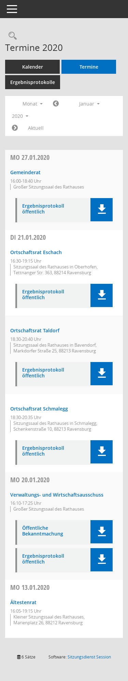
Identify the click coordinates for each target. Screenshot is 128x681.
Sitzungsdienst (89, 657)
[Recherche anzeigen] (11, 36)
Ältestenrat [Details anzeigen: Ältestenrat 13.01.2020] (23, 602)
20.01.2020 (29, 479)
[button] (101, 209)
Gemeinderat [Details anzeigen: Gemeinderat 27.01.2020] (25, 172)
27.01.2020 (29, 157)
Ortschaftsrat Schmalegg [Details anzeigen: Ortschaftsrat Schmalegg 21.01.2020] (39, 408)
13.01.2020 (29, 587)
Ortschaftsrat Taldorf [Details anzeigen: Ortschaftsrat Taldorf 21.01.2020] (34, 330)
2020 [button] (20, 116)
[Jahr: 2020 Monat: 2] (15, 128)
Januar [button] (89, 103)
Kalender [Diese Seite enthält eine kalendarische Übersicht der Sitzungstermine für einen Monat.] (32, 67)
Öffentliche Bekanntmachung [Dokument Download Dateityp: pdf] (42, 531)
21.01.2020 (28, 237)
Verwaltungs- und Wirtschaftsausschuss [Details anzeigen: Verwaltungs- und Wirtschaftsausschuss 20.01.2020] (56, 494)
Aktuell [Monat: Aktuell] (36, 128)
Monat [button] (33, 103)
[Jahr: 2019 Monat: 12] (56, 104)
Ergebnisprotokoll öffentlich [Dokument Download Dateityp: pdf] (43, 209)
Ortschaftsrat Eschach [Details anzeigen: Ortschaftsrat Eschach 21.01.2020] (36, 252)
